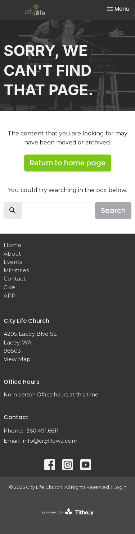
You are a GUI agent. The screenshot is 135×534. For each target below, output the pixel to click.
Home (12, 245)
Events (13, 262)
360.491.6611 (42, 430)
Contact (15, 278)
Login (119, 487)
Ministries (16, 270)
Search (113, 210)
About (12, 253)
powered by (68, 512)
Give (9, 287)
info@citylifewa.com (50, 440)
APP (9, 295)
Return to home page (67, 163)
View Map (17, 359)
